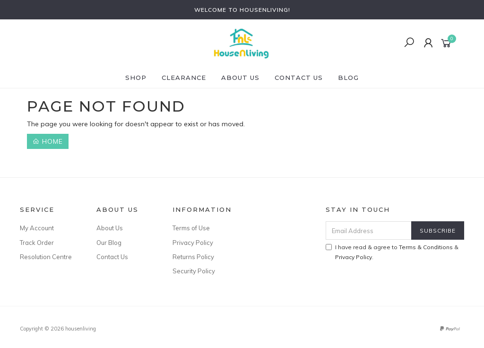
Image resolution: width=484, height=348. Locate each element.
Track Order (37, 242)
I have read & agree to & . (392, 252)
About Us (240, 77)
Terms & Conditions (426, 247)
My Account (37, 228)
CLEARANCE (184, 77)
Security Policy (194, 271)
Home (48, 141)
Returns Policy (193, 257)
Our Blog (108, 242)
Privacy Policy (193, 242)
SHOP (136, 77)
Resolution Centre (46, 257)
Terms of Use (191, 228)
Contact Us (299, 77)
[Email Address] (369, 230)
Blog (348, 77)
